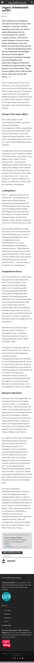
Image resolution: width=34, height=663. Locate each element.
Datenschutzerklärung (25, 653)
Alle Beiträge (6, 555)
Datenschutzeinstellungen (16, 655)
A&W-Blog (8, 630)
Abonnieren (7, 618)
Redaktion (7, 614)
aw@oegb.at (7, 546)
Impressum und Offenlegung (12, 653)
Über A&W (7, 610)
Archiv (6, 621)
